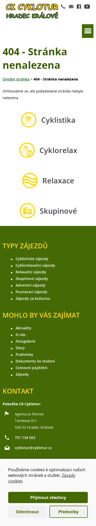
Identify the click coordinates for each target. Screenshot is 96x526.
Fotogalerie (25, 341)
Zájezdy (22, 374)
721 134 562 (25, 437)
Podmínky (24, 354)
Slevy (20, 347)
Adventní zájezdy (31, 285)
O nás (21, 334)
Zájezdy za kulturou (33, 298)
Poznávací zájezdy (31, 291)
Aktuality (23, 328)
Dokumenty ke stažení (35, 361)
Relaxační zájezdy (31, 271)
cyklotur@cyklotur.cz (33, 447)
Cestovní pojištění (31, 367)
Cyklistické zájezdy (32, 258)
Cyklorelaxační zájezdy (35, 265)
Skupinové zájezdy (32, 278)
